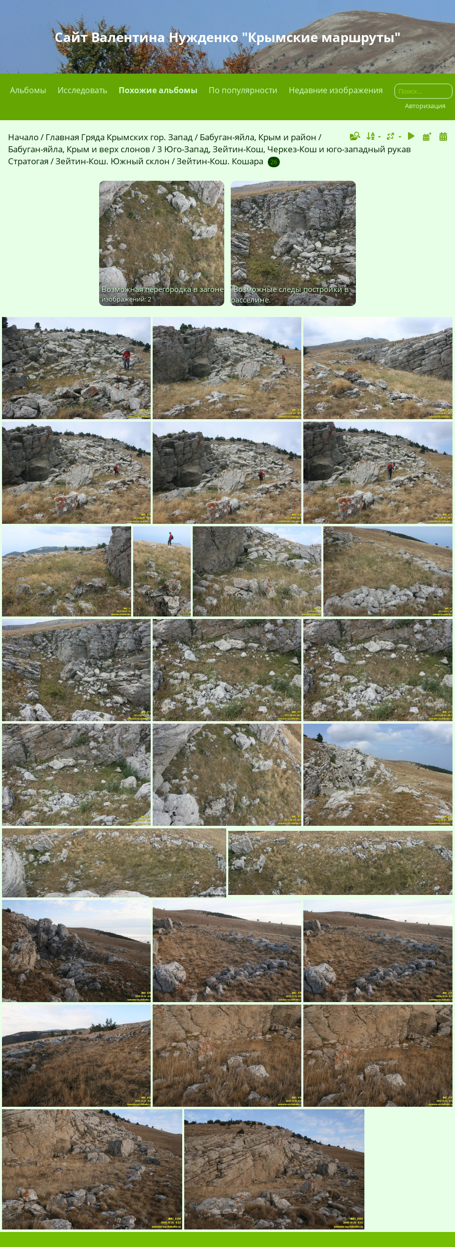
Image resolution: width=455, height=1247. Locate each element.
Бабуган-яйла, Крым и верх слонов (79, 149)
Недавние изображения (336, 90)
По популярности (243, 90)
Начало (23, 137)
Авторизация (425, 105)
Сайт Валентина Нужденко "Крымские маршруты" (227, 37)
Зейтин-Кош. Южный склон (113, 161)
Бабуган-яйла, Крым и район (258, 137)
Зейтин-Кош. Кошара (220, 161)
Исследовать (82, 90)
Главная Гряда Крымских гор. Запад (119, 137)
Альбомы (28, 90)
